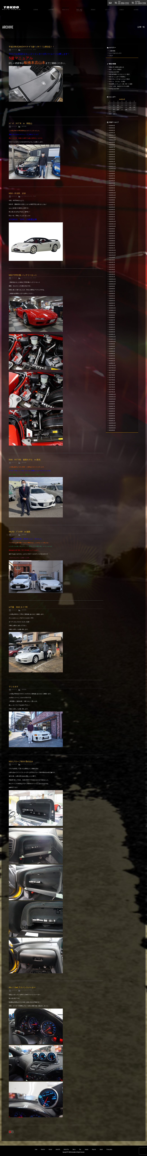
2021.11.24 (14, 196)
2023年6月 (112, 207)
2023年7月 (112, 204)
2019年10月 (112, 312)
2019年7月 (112, 320)
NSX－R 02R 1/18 (17, 193)
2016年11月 (112, 396)
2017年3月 (112, 387)
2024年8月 (112, 173)
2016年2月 (112, 418)
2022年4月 (112, 240)
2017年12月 (112, 365)
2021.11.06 (14, 990)
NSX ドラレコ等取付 (115, 69)
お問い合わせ (110, 3)
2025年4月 (112, 154)
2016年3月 (112, 416)
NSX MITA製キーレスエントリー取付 (119, 74)
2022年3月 (112, 243)
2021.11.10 (14, 689)
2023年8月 (112, 202)
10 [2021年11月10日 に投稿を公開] (118, 105)
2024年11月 (112, 166)
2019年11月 (112, 310)
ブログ (34, 49)
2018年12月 (112, 336)
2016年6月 (112, 408)
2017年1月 (112, 392)
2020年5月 (112, 296)
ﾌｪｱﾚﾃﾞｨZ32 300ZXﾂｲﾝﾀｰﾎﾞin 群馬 (119, 86)
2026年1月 (112, 132)
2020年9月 (112, 286)
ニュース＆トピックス (26, 49)
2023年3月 (112, 214)
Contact (101, 1149)
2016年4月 (112, 413)
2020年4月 (112, 298)
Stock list (43, 1149)
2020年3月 (112, 300)
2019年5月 (112, 324)
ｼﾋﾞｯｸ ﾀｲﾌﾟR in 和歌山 (20, 123)
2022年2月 (112, 245)
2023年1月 (112, 219)
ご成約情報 (23, 126)
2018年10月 (112, 341)
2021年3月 (112, 272)
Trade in (74, 1149)
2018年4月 (112, 356)
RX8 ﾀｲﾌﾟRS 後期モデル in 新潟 (24, 460)
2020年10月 (112, 284)
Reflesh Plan (66, 1149)
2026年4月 (112, 125)
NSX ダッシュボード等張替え (117, 76)
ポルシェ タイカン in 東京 (117, 81)
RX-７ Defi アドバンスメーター (22, 987)
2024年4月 (112, 183)
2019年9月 (112, 315)
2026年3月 (112, 128)
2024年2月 (112, 188)
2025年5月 (112, 152)
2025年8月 (112, 144)
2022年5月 (112, 238)
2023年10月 (112, 197)
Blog (80, 1149)
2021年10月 (112, 255)
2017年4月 (112, 384)
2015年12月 (112, 423)
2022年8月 (112, 231)
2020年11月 (112, 281)
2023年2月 (112, 216)
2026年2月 (112, 130)
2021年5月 (112, 267)
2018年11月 (112, 339)
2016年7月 (112, 406)
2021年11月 (112, 252)
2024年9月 (112, 171)
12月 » (115, 114)
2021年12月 (112, 250)
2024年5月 (112, 180)
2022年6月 (112, 236)
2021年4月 (112, 269)
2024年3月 (112, 185)
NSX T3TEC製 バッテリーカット (23, 275)
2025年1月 (112, 161)
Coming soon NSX (114, 72)
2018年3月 (112, 358)
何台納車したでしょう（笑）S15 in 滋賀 (120, 84)
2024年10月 (112, 168)
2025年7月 (112, 147)
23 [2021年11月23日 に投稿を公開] (114, 109)
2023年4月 (112, 212)
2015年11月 (112, 425)
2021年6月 (112, 264)
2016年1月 (112, 420)
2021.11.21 (14, 462)
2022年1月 (112, 248)
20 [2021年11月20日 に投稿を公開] (130, 107)
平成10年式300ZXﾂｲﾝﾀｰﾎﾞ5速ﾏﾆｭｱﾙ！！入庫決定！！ (31, 47)
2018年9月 (112, 344)
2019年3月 (112, 329)
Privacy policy (109, 1149)
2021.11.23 (14, 277)
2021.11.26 (14, 49)
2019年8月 (112, 317)
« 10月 (110, 114)
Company (86, 1149)
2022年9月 (112, 228)
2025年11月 (112, 137)
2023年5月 (112, 209)
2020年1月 (112, 305)
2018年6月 (112, 351)
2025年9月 (112, 142)
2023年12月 (112, 192)
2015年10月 (112, 428)
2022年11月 (112, 224)
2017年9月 (112, 372)
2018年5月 (112, 353)
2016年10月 (112, 399)
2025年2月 (112, 159)
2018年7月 (112, 348)
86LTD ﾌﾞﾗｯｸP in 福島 (19, 532)
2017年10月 (112, 370)
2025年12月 (112, 135)
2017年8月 (112, 375)
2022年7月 (112, 233)
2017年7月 (112, 377)
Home (36, 1149)
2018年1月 (112, 363)
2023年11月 (112, 195)
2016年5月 (112, 411)
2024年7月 (112, 176)
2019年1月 (112, 334)
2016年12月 (112, 394)
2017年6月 (112, 380)
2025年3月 (112, 156)
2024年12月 (112, 164)
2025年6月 (112, 149)
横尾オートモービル (11, 8)
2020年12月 (112, 279)
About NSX (58, 1149)
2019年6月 (112, 322)
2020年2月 (112, 303)
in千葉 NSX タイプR (18, 607)
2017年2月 (112, 389)
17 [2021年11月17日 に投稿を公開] (118, 107)
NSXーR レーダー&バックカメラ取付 (119, 79)
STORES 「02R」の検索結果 (23, 219)
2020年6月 (112, 293)
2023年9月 (112, 200)
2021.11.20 (14, 534)
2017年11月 (112, 368)
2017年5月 (112, 382)
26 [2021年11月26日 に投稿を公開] (126, 109)
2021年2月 (112, 274)
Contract (50, 1149)
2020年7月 (112, 291)
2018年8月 (112, 346)
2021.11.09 (14, 764)
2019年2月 (112, 332)
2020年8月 (112, 288)
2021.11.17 (14, 610)
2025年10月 (112, 140)
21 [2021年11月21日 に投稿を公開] (134, 107)
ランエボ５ (13, 687)
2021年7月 (112, 262)
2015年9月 (112, 430)
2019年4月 (112, 327)
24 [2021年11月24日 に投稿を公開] (118, 109)
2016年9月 (112, 401)
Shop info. (94, 1149)
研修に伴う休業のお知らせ (116, 67)
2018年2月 (112, 360)
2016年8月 (112, 404)
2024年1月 (112, 190)
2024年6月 (112, 178)
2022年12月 (112, 221)
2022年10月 (112, 226)
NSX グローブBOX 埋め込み (21, 761)
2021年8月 (112, 260)
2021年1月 (112, 276)
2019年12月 (112, 308)
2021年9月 (112, 257)
